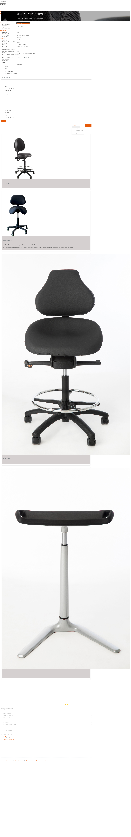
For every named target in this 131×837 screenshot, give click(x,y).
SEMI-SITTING (7, 459)
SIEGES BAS (5, 32)
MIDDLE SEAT (6, 34)
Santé (3, 62)
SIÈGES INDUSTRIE (6, 77)
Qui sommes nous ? (7, 57)
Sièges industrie (38, 760)
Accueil (2, 760)
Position (74, 127)
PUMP (6, 69)
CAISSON (4, 43)
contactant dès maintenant (57, 704)
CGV (60, 760)
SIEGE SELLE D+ (7, 240)
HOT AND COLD (9, 71)
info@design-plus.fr (9, 739)
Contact (49, 760)
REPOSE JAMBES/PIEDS (8, 51)
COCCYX (4, 26)
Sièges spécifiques (7, 717)
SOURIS (4, 45)
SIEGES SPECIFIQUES (7, 104)
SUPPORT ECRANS (7, 48)
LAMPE (4, 53)
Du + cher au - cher (79, 132)
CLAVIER (4, 46)
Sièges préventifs (7, 713)
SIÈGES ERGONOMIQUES (24, 57)
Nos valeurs (5, 59)
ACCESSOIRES (21, 26)
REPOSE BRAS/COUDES (8, 49)
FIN (4, 673)
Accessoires (6, 722)
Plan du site (55, 760)
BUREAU (4, 40)
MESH (6, 66)
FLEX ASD (6, 183)
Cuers (5, 736)
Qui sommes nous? (7, 727)
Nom (76, 133)
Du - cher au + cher (79, 130)
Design (45, 760)
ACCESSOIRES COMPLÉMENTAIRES (11, 54)
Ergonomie (5, 60)
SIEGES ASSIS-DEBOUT (8, 21)
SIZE (3, 27)
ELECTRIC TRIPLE (6, 29)
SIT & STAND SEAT (7, 35)
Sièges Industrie (7, 720)
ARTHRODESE (6, 24)
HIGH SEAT (5, 37)
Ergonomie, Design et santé (9, 724)
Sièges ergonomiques (8, 715)
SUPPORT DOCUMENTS (8, 41)
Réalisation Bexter (76, 760)
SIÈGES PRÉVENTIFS (7, 95)
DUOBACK (19, 64)
